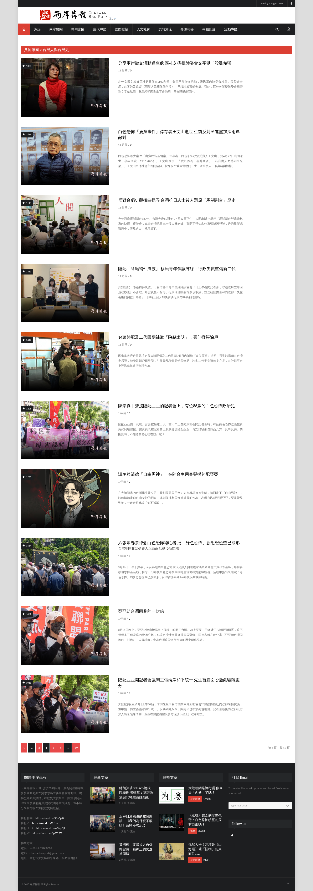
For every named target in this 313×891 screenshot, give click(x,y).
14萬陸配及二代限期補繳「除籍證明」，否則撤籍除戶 (168, 337)
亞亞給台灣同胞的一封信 (141, 611)
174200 (207, 798)
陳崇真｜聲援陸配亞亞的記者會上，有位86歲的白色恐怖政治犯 (176, 405)
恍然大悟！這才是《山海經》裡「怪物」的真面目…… (205, 849)
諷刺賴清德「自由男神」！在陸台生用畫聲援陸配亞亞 (168, 474)
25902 (201, 830)
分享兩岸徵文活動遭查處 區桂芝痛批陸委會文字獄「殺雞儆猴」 (177, 63)
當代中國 (99, 29)
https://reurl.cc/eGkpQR (50, 828)
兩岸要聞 (56, 29)
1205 (26, 408)
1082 (26, 614)
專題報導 (187, 29)
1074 (26, 66)
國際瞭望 (121, 29)
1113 (26, 203)
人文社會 (143, 29)
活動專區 (230, 29)
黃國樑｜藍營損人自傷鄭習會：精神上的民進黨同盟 (136, 849)
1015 (26, 682)
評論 (37, 29)
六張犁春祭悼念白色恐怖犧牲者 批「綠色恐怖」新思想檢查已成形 (179, 542)
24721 (206, 860)
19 (76, 748)
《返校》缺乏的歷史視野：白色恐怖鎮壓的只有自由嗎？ (205, 819)
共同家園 (77, 29)
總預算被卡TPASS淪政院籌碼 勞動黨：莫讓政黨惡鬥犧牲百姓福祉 (136, 792)
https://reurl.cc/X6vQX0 (49, 818)
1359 (26, 271)
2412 (26, 340)
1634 (26, 545)
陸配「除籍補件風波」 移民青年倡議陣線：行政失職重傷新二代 (177, 268)
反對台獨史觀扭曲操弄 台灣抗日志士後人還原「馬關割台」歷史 (177, 200)
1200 (26, 477)
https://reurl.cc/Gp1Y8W (47, 833)
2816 (26, 134)
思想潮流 (165, 29)
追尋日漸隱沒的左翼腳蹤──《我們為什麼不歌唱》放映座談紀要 (136, 820)
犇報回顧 (209, 29)
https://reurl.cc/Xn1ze (45, 823)
